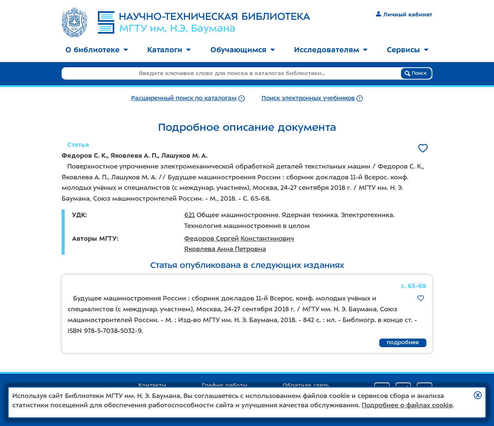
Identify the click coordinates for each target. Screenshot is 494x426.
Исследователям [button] (331, 50)
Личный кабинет (404, 15)
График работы (224, 385)
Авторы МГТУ (94, 238)
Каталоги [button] (169, 50)
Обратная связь (305, 385)
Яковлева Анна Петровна (225, 249)
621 (189, 215)
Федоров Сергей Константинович (239, 238)
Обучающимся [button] (242, 50)
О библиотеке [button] (96, 50)
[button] (478, 395)
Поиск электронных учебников (308, 98)
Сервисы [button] (408, 50)
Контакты (152, 385)
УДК (78, 215)
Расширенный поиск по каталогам (184, 98)
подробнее (403, 342)
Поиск (416, 73)
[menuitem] (97, 50)
